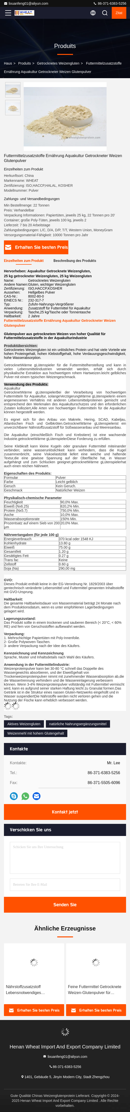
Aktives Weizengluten (23, 724)
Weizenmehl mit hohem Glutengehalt (35, 733)
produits (24, 63)
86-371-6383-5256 (109, 3)
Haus (8, 63)
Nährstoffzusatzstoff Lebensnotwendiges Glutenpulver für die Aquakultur (33, 990)
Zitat (119, 13)
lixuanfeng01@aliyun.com (26, 3)
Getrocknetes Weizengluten (58, 63)
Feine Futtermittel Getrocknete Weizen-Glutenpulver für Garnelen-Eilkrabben (94, 990)
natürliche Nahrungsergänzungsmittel (78, 724)
